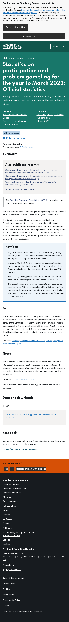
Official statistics (27, 147)
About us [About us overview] (7, 496)
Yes (6, 468)
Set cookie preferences (34, 36)
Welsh (6, 605)
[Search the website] (63, 46)
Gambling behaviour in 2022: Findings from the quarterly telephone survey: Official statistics (30, 183)
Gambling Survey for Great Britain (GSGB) (28, 200)
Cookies (6, 589)
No (12, 468)
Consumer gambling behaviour (50, 114)
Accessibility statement (13, 578)
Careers (6, 514)
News (5, 510)
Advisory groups (10, 501)
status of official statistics (24, 379)
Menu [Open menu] (55, 46)
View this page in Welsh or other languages (22, 611)
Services (6, 523)
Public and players (11, 484)
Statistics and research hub (15, 114)
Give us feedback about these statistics (20, 449)
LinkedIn (6, 539)
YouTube (6, 544)
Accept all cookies (15, 27)
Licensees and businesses (14, 488)
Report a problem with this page (31, 468)
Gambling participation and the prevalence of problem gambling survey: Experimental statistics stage (33, 177)
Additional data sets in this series (20, 189)
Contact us (7, 518)
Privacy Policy (9, 583)
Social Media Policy (11, 600)
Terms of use (8, 594)
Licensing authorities (12, 492)
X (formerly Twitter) (11, 535)
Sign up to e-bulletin (12, 569)
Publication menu (15, 138)
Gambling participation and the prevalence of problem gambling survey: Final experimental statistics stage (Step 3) (33, 171)
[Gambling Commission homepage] (12, 48)
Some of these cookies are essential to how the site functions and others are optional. (34, 11)
